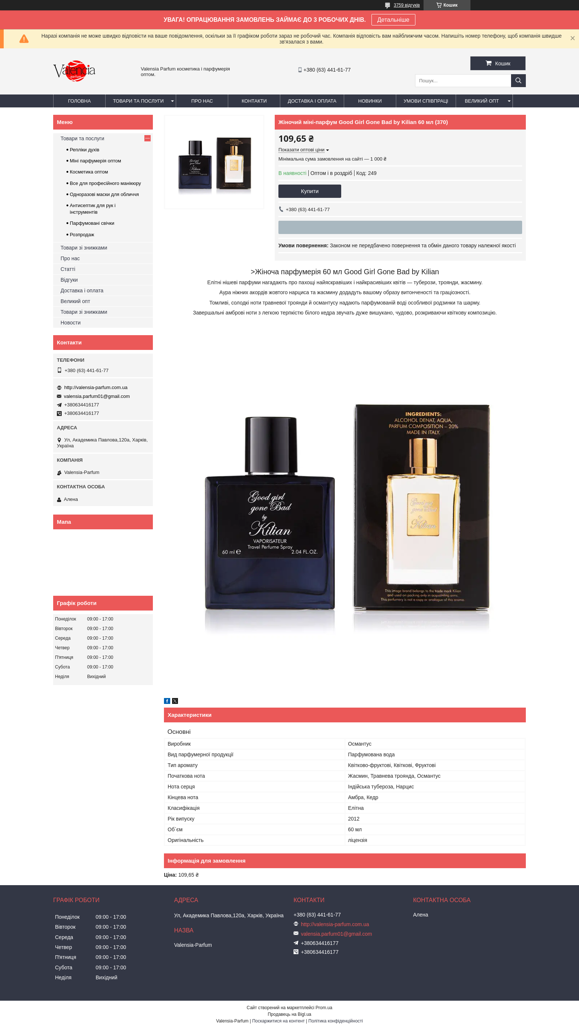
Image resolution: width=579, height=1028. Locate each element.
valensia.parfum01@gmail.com (97, 396)
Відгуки (69, 280)
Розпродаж (82, 234)
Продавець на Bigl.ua (289, 1014)
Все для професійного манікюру (105, 183)
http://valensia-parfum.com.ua (95, 387)
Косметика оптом (89, 172)
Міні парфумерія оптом (95, 161)
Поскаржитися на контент (278, 1021)
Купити (310, 191)
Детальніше (393, 20)
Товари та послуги (138, 101)
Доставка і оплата (312, 101)
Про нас (202, 101)
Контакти (254, 101)
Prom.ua (324, 1007)
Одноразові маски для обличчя (104, 194)
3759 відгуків (407, 5)
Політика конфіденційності (335, 1021)
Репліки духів (84, 149)
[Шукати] (518, 80)
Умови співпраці (426, 101)
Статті (68, 269)
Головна (79, 101)
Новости (70, 323)
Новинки (370, 101)
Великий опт (482, 101)
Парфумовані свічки (92, 223)
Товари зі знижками (84, 248)
